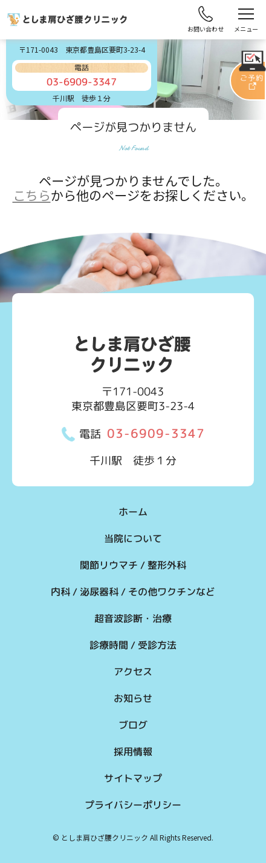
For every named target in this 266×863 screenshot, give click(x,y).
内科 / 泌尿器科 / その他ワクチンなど (133, 591)
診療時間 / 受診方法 (133, 645)
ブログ (133, 725)
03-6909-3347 (156, 433)
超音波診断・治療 (133, 618)
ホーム (133, 511)
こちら (32, 195)
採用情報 (133, 751)
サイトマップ (133, 778)
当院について (133, 538)
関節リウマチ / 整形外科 (133, 565)
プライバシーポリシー (133, 805)
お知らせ (133, 698)
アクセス (133, 671)
